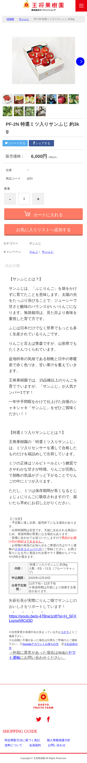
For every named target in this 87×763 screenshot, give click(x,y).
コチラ (65, 632)
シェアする (41, 143)
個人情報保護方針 (58, 740)
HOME (10, 19)
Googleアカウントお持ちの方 (40, 644)
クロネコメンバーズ (28, 549)
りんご (33, 251)
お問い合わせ (57, 745)
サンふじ (24, 19)
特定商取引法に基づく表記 (22, 740)
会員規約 (35, 745)
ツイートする (15, 143)
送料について (13, 745)
